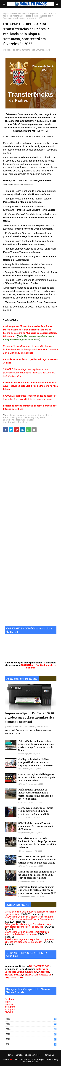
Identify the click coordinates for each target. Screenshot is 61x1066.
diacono (32, 415)
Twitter (18, 974)
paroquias (20, 420)
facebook (9, 999)
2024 (31, 1029)
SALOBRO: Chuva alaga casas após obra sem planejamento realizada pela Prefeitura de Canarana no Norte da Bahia (29, 372)
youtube (9, 1012)
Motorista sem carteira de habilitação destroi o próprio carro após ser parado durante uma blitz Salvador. (37, 843)
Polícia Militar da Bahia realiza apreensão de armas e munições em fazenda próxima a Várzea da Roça (36, 746)
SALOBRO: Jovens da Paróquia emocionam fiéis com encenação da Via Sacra (36, 826)
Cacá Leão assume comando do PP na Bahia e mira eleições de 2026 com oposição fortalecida (37, 874)
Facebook (10, 971)
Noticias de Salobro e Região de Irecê (36, 1059)
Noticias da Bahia (13, 50)
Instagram (41, 969)
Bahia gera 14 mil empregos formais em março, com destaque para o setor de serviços (28, 925)
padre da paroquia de (35, 417)
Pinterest (43, 971)
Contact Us (49, 1055)
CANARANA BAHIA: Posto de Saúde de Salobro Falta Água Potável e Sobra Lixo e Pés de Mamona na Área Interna (30, 385)
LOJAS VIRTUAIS (14, 977)
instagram (10, 1007)
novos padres (16, 417)
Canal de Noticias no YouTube (29, 1055)
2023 (31, 1034)
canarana (21, 415)
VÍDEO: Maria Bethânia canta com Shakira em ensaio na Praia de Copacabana (27, 933)
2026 (31, 1019)
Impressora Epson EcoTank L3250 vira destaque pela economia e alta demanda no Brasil (29, 717)
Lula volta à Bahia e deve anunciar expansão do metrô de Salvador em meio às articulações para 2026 (37, 890)
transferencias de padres (27, 14)
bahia (13, 415)
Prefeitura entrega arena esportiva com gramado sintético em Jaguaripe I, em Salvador (29, 940)
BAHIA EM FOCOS (39, 966)
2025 (31, 1024)
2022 (31, 1039)
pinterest (9, 1004)
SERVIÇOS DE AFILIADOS (37, 974)
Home (10, 1055)
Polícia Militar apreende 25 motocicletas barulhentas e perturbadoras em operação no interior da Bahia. (35, 794)
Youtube (21, 971)
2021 (31, 1044)
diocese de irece (45, 415)
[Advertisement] (30, 531)
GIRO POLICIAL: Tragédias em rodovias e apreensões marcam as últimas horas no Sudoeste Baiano (37, 859)
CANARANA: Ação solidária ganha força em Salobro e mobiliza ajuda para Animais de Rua (36, 777)
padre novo (8, 420)
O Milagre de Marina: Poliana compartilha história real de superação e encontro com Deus (36, 762)
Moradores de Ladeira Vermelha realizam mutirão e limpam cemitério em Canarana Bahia (35, 811)
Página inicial (9, 14)
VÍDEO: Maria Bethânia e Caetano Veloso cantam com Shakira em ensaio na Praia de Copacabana (29, 918)
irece (5, 417)
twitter (8, 1002)
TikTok (9, 974)
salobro (30, 420)
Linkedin (32, 971)
